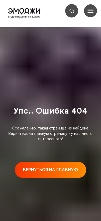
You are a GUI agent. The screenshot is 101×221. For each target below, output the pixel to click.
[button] (71, 10)
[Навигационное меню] (90, 11)
